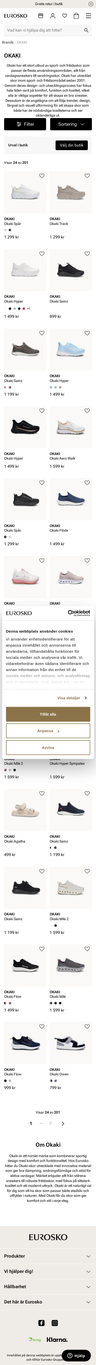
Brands (8, 42)
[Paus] (91, 4)
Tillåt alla (48, 714)
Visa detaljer (68, 698)
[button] (71, 124)
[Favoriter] (64, 15)
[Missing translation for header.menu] (88, 15)
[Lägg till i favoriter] (42, 176)
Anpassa (48, 731)
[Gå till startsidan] (15, 16)
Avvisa (48, 747)
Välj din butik (71, 145)
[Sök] (86, 30)
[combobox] (44, 30)
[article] (25, 200)
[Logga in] (53, 15)
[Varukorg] (76, 15)
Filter (25, 124)
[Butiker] (41, 15)
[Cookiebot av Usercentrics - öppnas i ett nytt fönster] (68, 613)
